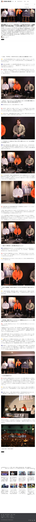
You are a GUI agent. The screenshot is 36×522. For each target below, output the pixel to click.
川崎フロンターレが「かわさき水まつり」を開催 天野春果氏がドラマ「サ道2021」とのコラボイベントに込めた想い (31, 494)
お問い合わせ (12, 517)
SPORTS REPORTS (19, 1)
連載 (15, 1)
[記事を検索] (29, 4)
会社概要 (2, 517)
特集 (12, 1)
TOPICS (25, 1)
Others (6, 37)
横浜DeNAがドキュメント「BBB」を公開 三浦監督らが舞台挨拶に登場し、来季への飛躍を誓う (5, 480)
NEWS (28, 1)
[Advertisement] (18, 47)
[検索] (34, 4)
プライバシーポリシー (7, 517)
